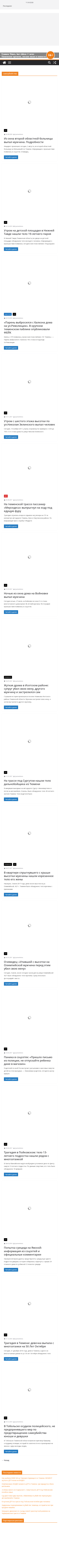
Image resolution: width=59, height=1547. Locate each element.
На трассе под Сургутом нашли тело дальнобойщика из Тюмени (27, 782)
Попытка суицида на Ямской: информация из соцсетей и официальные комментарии (23, 1251)
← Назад (5, 1460)
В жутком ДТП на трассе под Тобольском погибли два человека (26, 1502)
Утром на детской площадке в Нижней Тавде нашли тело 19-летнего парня (29, 232)
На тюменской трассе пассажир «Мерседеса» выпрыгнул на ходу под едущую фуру (28, 507)
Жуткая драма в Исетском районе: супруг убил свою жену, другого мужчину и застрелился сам (26, 688)
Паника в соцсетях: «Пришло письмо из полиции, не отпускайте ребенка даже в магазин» (28, 1060)
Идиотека (8, 314)
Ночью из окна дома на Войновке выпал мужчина (26, 595)
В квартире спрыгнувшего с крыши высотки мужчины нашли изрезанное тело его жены (29, 876)
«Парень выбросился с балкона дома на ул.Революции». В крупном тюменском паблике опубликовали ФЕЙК (28, 327)
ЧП (5, 130)
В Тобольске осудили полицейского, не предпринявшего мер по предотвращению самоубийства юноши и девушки (29, 1431)
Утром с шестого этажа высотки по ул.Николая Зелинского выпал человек (29, 422)
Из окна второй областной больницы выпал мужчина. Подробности (28, 140)
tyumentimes (19, 134)
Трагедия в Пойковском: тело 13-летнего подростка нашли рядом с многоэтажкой (26, 1155)
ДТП (6, 496)
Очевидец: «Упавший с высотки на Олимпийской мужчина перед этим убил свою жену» (27, 965)
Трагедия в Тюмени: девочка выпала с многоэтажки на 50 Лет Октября (29, 1344)
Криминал (8, 677)
